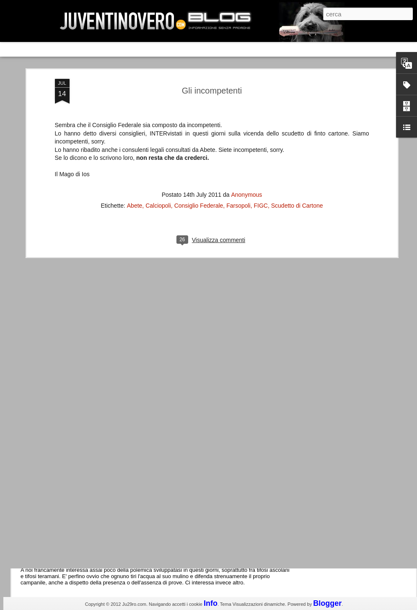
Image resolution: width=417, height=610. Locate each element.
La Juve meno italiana (68, 318)
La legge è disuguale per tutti (78, 542)
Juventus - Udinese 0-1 (69, 471)
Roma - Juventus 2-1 (66, 364)
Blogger (327, 603)
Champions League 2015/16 (77, 400)
